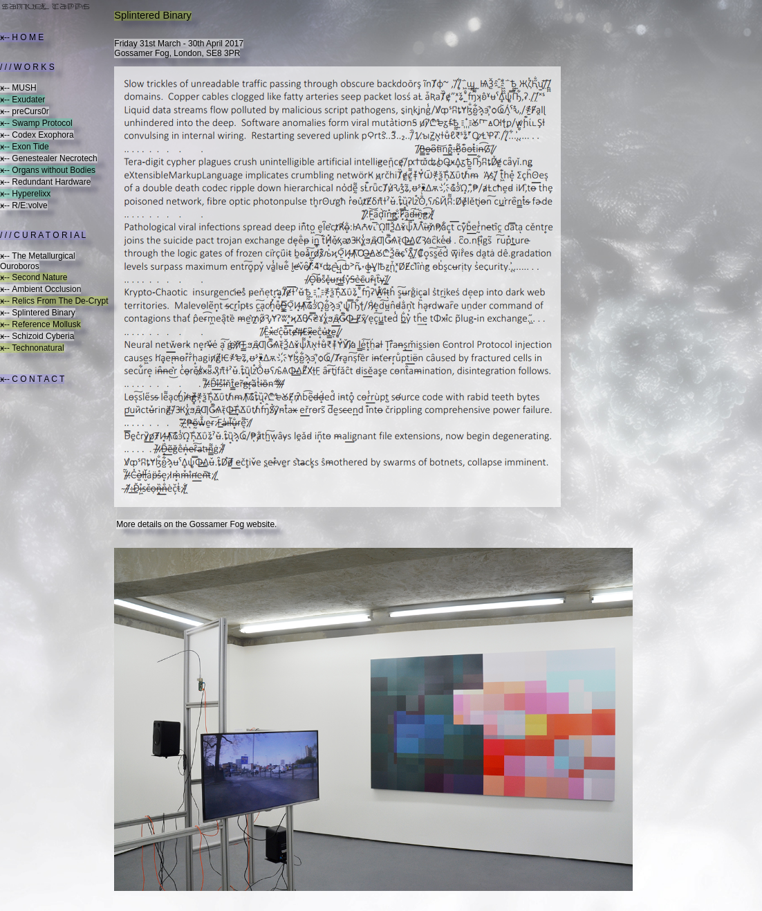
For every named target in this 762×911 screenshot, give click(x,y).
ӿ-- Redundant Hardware (45, 182)
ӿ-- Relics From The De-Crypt (54, 301)
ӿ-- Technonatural (32, 348)
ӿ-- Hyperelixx (25, 194)
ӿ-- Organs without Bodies (47, 170)
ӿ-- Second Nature (33, 277)
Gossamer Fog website (232, 524)
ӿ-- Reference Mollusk (40, 324)
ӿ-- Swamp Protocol (36, 123)
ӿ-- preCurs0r (24, 111)
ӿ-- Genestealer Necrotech (48, 158)
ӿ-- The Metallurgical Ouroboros (37, 261)
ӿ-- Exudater (22, 99)
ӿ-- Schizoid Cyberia (37, 336)
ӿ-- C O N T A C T (32, 379)
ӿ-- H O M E (22, 37)
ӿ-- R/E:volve (24, 205)
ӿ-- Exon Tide (24, 146)
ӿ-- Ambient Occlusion (40, 289)
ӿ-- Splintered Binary (37, 313)
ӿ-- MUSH (18, 88)
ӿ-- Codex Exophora (37, 135)
